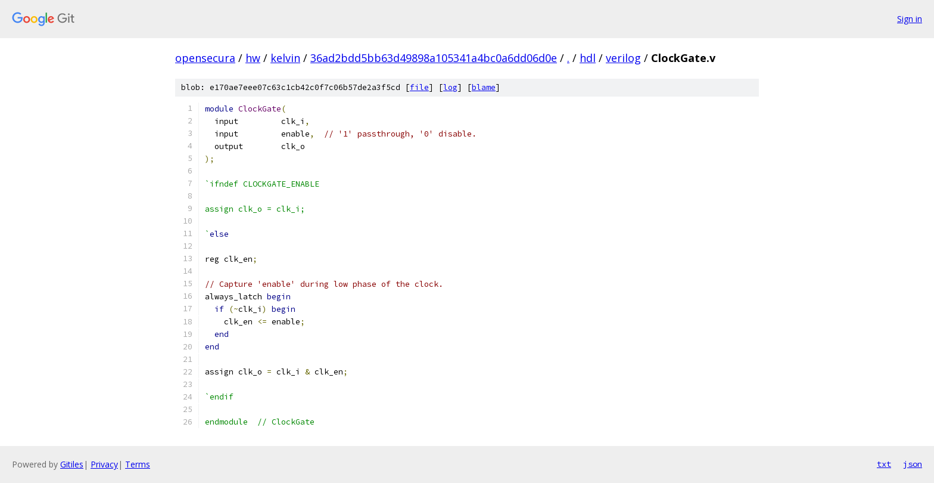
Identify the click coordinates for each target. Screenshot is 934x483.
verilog (623, 58)
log (450, 87)
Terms (137, 464)
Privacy (104, 464)
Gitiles (71, 464)
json (912, 464)
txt (884, 464)
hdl (588, 58)
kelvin (285, 58)
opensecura (205, 58)
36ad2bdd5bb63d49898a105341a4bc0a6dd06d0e (433, 58)
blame (484, 87)
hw (252, 58)
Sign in (909, 18)
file (419, 87)
